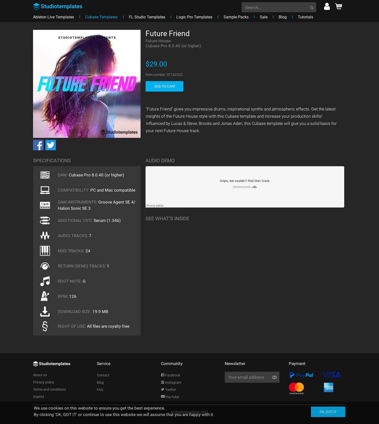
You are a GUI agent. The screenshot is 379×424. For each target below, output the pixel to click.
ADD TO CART (164, 86)
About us (40, 375)
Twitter (168, 390)
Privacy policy (43, 382)
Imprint (38, 397)
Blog (100, 382)
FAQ (100, 390)
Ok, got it (328, 412)
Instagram (171, 382)
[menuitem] (279, 6)
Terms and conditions (49, 389)
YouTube (170, 397)
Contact (103, 375)
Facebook (170, 375)
